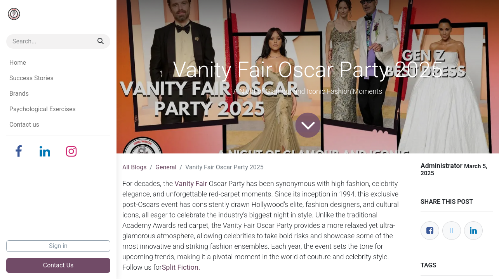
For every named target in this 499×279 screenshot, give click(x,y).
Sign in (58, 246)
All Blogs (134, 167)
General (165, 167)
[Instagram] (71, 151)
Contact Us (58, 265)
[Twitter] (451, 230)
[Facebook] (18, 151)
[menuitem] (58, 63)
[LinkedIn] (45, 151)
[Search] (100, 41)
